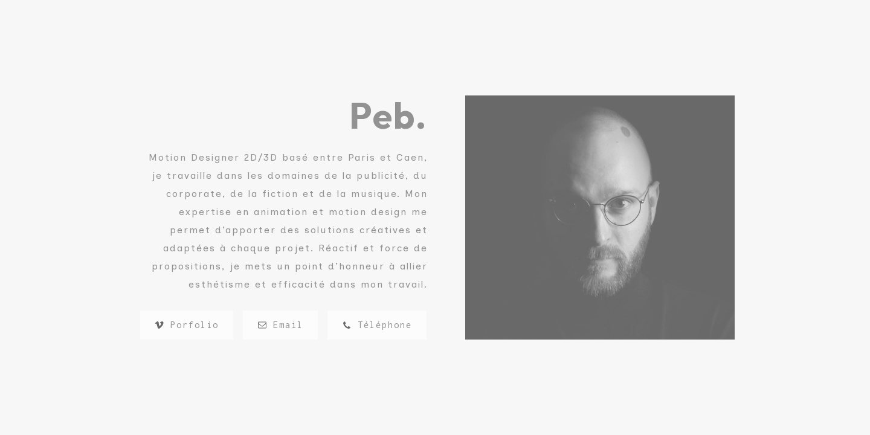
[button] (186, 325)
